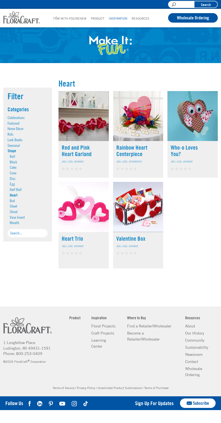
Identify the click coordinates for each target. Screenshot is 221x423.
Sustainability (196, 347)
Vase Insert (17, 217)
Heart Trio (72, 238)
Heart (13, 195)
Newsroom (194, 354)
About (190, 326)
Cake (13, 167)
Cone (13, 173)
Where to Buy (136, 317)
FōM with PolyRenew (70, 18)
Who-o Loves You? (184, 150)
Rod (12, 200)
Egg (12, 184)
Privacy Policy (86, 388)
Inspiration (118, 18)
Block (13, 162)
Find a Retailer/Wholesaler (149, 326)
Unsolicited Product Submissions (120, 388)
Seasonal (14, 145)
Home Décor (16, 128)
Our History (194, 333)
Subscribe (198, 403)
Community (194, 340)
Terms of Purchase (156, 388)
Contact (191, 361)
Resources (140, 18)
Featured (13, 123)
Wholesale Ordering (193, 17)
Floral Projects (103, 326)
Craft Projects (102, 333)
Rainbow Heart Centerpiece (131, 150)
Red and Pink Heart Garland (77, 150)
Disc (13, 178)
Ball (12, 156)
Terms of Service (63, 388)
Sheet (13, 206)
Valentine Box (130, 238)
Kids (10, 134)
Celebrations (16, 117)
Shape (12, 150)
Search (206, 4)
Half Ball (16, 189)
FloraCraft (21, 17)
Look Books (15, 140)
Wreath (14, 222)
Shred (13, 211)
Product (97, 18)
